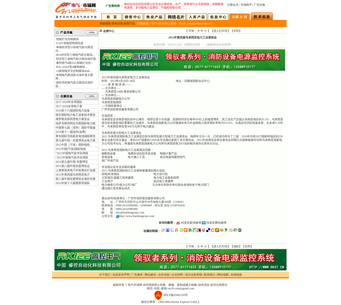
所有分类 (117, 23)
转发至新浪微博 (191, 222)
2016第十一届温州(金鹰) (71, 132)
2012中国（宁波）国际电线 (73, 144)
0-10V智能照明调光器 (69, 43)
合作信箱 (164, 274)
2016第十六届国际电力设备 (73, 110)
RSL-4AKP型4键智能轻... (71, 67)
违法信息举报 (193, 274)
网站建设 (150, 274)
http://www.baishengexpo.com (137, 216)
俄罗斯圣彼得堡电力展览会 (73, 119)
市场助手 (246, 4)
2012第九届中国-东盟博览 (72, 161)
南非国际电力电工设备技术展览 (75, 114)
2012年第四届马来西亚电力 (73, 174)
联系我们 (209, 274)
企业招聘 (177, 274)
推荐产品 (129, 23)
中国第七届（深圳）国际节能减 (75, 127)
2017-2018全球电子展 (69, 106)
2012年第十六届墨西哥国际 (73, 183)
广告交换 (259, 4)
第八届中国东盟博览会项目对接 (75, 178)
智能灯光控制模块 (67, 39)
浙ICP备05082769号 (175, 295)
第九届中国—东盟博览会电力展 (75, 140)
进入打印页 (220, 30)
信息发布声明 (121, 274)
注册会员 (232, 4)
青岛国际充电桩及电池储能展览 (75, 136)
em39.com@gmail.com (181, 288)
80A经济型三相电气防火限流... (75, 54)
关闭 (236, 30)
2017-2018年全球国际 (69, 102)
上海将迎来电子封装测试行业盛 (75, 170)
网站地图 (223, 274)
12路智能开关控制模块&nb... (74, 71)
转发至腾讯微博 (216, 222)
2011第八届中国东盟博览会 (73, 166)
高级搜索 (105, 23)
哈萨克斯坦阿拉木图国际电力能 (75, 123)
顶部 (236, 246)
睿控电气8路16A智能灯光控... (74, 63)
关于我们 (104, 274)
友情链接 (236, 274)
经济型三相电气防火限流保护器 (76, 58)
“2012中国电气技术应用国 (72, 153)
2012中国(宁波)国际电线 (71, 149)
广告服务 (137, 274)
